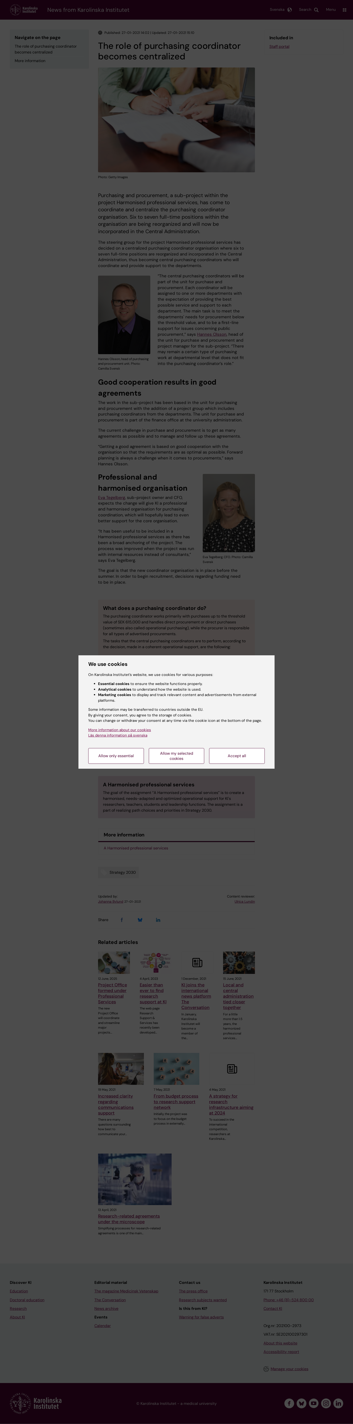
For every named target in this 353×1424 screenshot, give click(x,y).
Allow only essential (116, 755)
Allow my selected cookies (176, 756)
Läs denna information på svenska (117, 735)
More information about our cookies (119, 729)
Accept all (237, 755)
